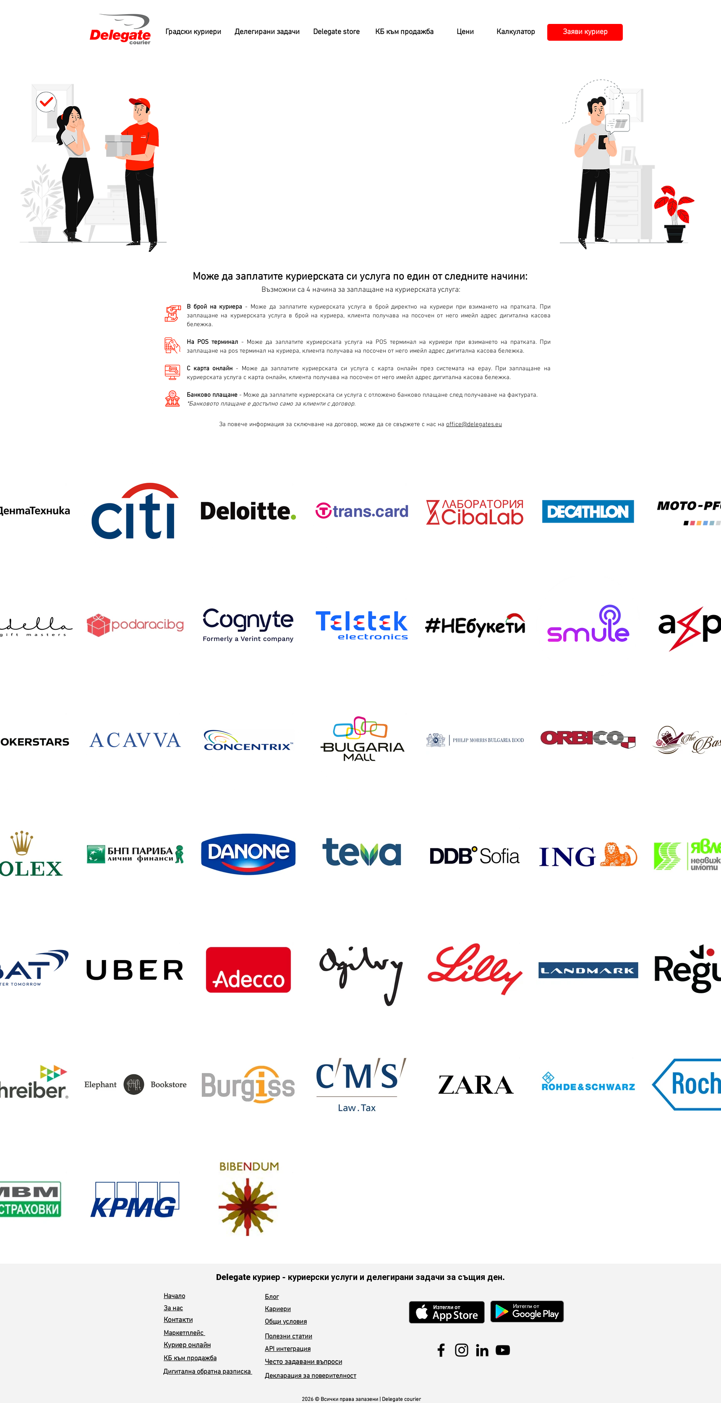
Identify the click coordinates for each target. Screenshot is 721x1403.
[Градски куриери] (193, 32)
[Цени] (465, 32)
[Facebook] (441, 1350)
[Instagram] (461, 1350)
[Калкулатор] (516, 32)
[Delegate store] (336, 32)
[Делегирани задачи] (267, 32)
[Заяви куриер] (585, 32)
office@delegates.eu (474, 424)
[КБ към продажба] (404, 32)
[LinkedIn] (482, 1350)
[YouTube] (503, 1350)
